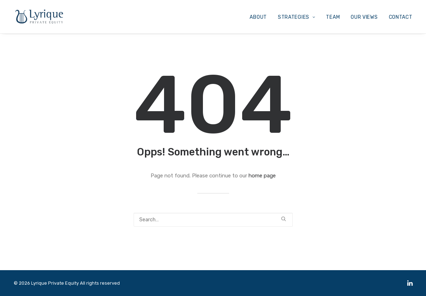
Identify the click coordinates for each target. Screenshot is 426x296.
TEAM (333, 17)
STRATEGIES (296, 17)
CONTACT (401, 17)
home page (262, 175)
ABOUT (258, 17)
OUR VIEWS (364, 17)
